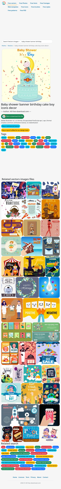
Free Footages (45, 3)
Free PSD (23, 10)
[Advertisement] (30, 26)
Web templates (13, 7)
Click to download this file (12, 116)
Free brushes (35, 7)
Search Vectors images (10, 41)
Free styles (46, 7)
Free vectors (12, 3)
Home (4, 46)
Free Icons (24, 7)
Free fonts (33, 3)
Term (27, 477)
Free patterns (12, 10)
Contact (45, 477)
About (39, 477)
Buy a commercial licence (10, 126)
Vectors (10, 46)
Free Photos (23, 3)
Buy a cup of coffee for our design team (15, 130)
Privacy (33, 477)
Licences (21, 477)
